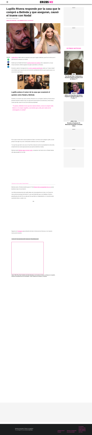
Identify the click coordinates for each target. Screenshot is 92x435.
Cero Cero (81, 432)
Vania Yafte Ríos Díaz (11, 20)
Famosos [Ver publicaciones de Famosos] (74, 93)
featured (28, 238)
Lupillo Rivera (34, 238)
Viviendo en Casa (82, 427)
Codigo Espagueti (82, 429)
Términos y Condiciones (71, 430)
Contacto (59, 432)
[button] (8, 60)
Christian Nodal (21, 238)
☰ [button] (7, 2)
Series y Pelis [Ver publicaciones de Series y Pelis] (74, 121)
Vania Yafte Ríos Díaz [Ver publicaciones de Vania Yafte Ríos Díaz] (16, 275)
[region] (73, 17)
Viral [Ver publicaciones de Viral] (74, 74)
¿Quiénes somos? (61, 430)
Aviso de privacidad (70, 432)
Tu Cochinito (81, 426)
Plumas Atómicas (82, 430)
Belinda (14, 238)
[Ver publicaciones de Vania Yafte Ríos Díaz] (27, 273)
